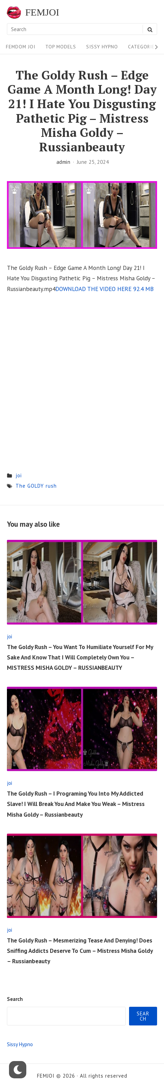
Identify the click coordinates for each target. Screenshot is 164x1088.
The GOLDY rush (36, 485)
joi (19, 475)
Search (15, 999)
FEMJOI (42, 12)
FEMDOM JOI (20, 47)
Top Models (60, 47)
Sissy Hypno (102, 47)
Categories (143, 47)
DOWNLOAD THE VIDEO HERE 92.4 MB (104, 289)
